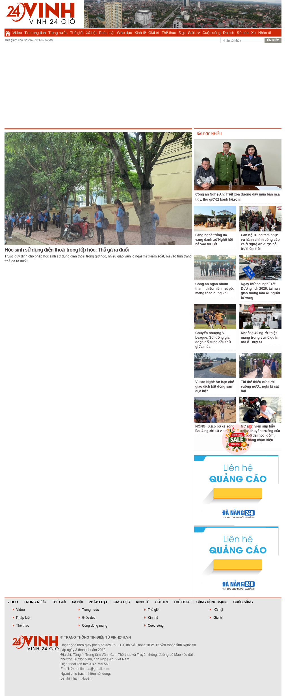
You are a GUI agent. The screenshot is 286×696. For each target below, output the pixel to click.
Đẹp (182, 33)
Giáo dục (124, 33)
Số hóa (243, 33)
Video (17, 33)
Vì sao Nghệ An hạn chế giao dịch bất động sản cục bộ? (214, 386)
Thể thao (169, 33)
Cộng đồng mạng (211, 602)
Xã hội (91, 33)
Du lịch (228, 33)
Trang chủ (8, 32)
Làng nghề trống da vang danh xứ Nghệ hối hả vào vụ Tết (214, 239)
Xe (253, 33)
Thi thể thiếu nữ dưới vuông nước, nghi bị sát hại (260, 386)
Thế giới (76, 33)
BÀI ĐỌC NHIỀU (209, 134)
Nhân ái (264, 33)
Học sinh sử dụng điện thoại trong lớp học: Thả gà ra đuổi (67, 250)
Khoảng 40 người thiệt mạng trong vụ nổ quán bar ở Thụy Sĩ (259, 337)
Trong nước (58, 33)
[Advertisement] (143, 86)
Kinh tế (140, 33)
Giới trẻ (194, 33)
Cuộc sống (211, 33)
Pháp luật (106, 33)
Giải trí (153, 33)
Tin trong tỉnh (35, 33)
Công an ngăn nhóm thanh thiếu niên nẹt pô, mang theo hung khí (214, 288)
